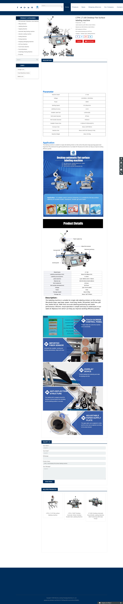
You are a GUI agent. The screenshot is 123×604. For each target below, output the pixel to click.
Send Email (89, 51)
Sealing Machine (22, 46)
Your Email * (46, 461)
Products (41, 22)
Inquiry (79, 51)
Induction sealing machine (24, 44)
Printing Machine (22, 49)
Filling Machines (22, 34)
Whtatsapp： (46, 466)
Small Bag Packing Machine (25, 62)
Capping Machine (22, 39)
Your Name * (46, 455)
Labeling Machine (48, 22)
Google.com (21, 79)
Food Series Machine (23, 56)
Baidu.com (20, 86)
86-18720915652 (21, 1)
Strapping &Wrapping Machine (26, 51)
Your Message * (47, 477)
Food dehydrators (22, 59)
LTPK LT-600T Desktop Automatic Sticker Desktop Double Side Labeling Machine (74, 527)
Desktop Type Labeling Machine (61, 22)
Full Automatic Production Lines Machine (28, 31)
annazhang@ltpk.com (33, 1)
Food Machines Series (24, 83)
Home (35, 22)
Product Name (46, 472)
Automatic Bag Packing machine (26, 41)
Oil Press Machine (23, 54)
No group (20, 64)
